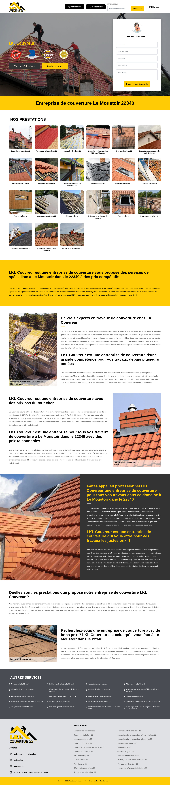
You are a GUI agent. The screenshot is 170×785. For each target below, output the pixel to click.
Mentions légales (92, 781)
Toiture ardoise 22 (81, 760)
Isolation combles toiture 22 (128, 755)
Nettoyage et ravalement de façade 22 (132, 760)
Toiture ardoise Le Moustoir (20, 684)
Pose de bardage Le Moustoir (97, 684)
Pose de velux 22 (80, 764)
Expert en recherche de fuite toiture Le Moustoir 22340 (104, 708)
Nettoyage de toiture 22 (83, 739)
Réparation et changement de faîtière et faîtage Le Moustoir (142, 690)
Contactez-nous (54, 66)
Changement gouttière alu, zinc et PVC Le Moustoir (143, 702)
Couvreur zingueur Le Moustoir (59, 702)
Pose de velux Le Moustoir (134, 696)
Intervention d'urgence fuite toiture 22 (132, 768)
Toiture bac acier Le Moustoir (135, 684)
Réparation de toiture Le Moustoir (22, 689)
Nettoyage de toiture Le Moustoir (99, 689)
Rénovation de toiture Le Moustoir (22, 696)
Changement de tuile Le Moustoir (22, 707)
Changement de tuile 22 (83, 743)
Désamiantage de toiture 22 (84, 768)
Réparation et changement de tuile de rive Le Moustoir (64, 690)
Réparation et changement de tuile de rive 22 (134, 739)
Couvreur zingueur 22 (125, 751)
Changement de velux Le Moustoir (99, 702)
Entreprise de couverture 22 (84, 731)
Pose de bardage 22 (81, 755)
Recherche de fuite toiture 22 (85, 772)
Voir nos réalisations (24, 66)
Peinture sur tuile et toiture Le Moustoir (62, 696)
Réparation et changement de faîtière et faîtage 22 (136, 735)
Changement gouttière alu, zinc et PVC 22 (89, 747)
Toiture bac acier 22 (124, 747)
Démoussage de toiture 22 (127, 764)
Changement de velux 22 (83, 751)
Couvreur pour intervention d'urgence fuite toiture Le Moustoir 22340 (143, 708)
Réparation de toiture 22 (126, 743)
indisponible (18, 754)
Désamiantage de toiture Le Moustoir (61, 707)
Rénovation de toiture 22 (83, 735)
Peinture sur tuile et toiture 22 (129, 731)
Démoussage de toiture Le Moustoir (100, 696)
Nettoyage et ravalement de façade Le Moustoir (27, 702)
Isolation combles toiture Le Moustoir (61, 684)
